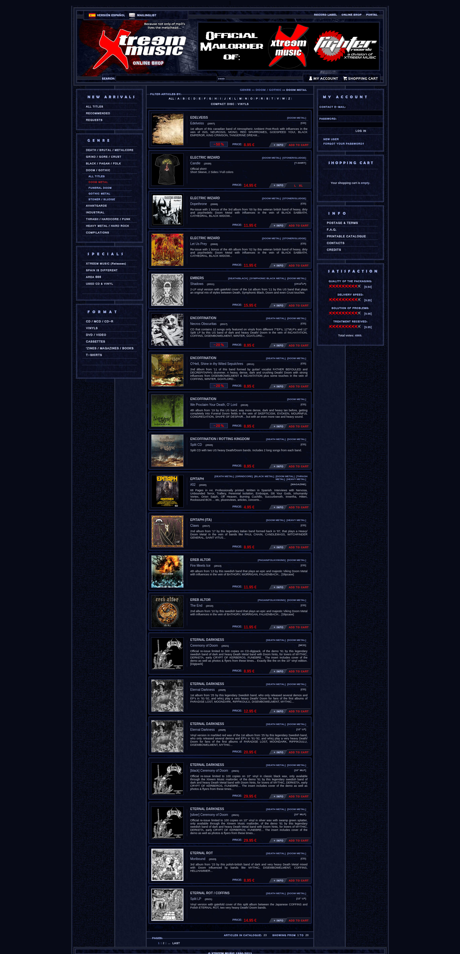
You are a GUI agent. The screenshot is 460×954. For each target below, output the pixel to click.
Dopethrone (198, 204)
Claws (194, 525)
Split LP (195, 899)
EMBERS (197, 278)
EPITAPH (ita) (201, 520)
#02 (193, 484)
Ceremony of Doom (204, 645)
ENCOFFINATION (203, 318)
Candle (195, 163)
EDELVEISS (199, 117)
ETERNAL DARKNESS (207, 640)
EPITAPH (197, 479)
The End (196, 605)
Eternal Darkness (202, 689)
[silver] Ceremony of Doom (209, 814)
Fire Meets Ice (200, 565)
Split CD (196, 444)
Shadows (196, 284)
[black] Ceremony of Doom (209, 770)
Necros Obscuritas (203, 324)
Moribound (197, 859)
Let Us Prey (198, 244)
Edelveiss (197, 123)
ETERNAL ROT (201, 853)
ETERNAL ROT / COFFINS (210, 893)
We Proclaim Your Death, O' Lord (213, 404)
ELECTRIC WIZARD (205, 157)
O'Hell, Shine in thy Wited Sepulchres (216, 364)
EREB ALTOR (200, 560)
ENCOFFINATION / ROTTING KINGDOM (220, 439)
